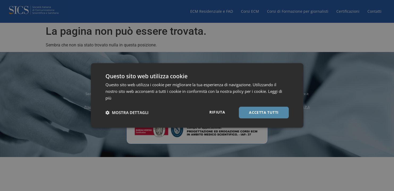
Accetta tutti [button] (263, 112)
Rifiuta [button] (217, 112)
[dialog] (197, 95)
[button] (127, 112)
